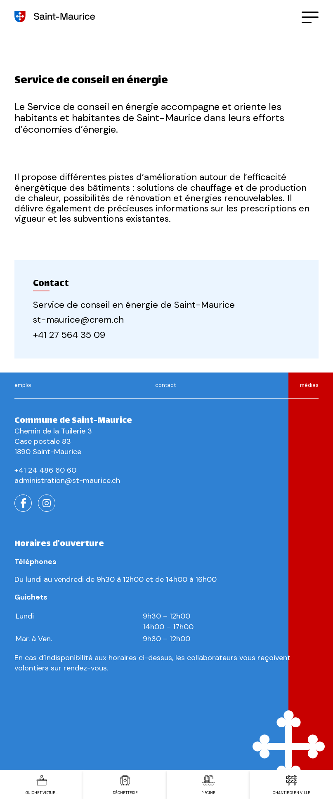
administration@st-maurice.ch (67, 480)
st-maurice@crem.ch (78, 320)
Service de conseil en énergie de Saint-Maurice (134, 305)
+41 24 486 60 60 (45, 470)
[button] (310, 17)
